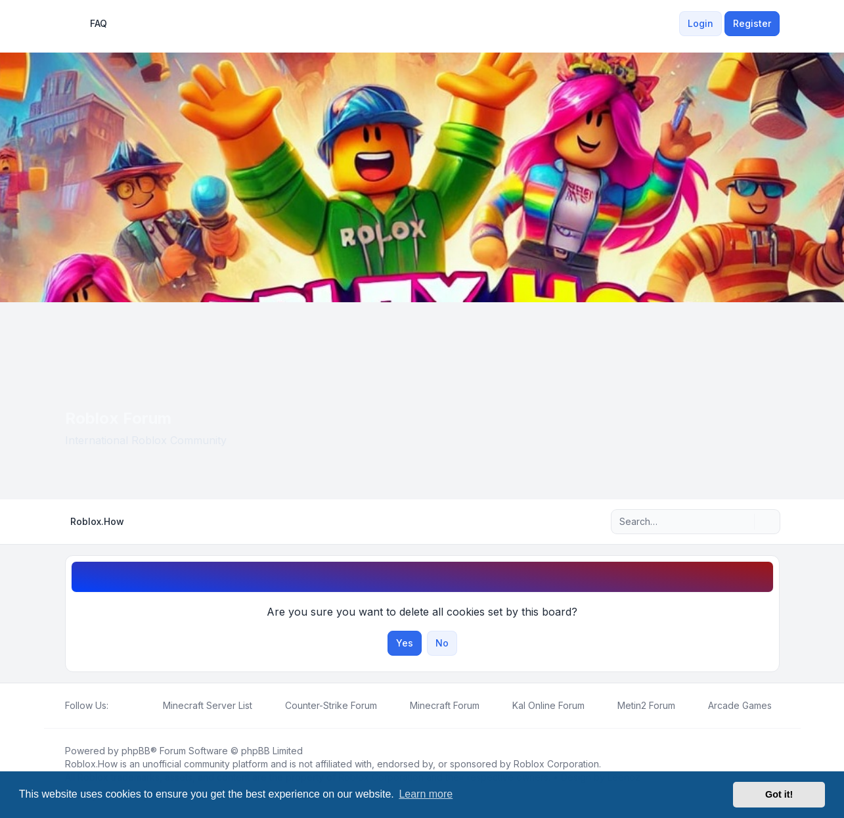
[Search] (743, 522)
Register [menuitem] (752, 23)
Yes (404, 642)
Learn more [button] (426, 794)
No (442, 642)
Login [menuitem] (700, 23)
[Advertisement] (422, 401)
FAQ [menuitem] (90, 24)
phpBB (136, 750)
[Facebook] (116, 705)
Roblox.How (91, 763)
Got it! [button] (779, 794)
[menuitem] (671, 24)
